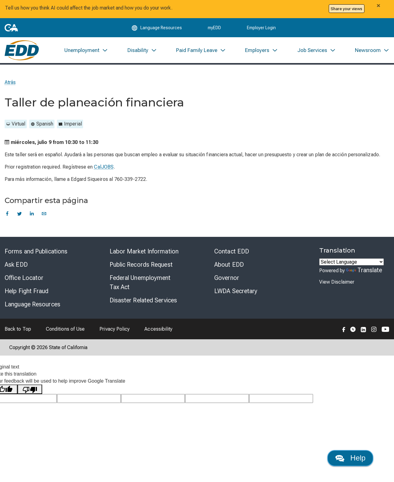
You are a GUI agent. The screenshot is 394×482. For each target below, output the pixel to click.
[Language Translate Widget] (351, 263)
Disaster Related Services (143, 301)
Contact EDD (231, 252)
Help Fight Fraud (27, 292)
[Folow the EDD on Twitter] (353, 330)
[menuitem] (86, 51)
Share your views (346, 8)
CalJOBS (104, 168)
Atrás (10, 83)
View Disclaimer (336, 283)
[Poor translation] (30, 390)
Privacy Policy (114, 330)
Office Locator (24, 279)
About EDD (229, 265)
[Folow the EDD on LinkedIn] (363, 330)
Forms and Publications (36, 252)
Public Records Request (141, 265)
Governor (226, 279)
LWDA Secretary (235, 292)
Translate (364, 271)
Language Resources (32, 305)
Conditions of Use (65, 330)
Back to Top (18, 330)
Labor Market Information (144, 252)
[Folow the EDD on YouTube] (385, 330)
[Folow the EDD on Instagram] (374, 330)
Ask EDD (16, 265)
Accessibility (158, 330)
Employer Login (261, 28)
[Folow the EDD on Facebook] (343, 330)
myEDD (214, 28)
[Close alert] (378, 5)
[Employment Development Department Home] (22, 51)
